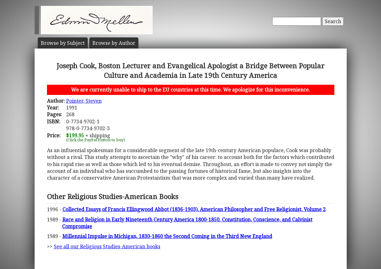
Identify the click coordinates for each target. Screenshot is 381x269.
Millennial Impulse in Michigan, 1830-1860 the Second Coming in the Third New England (167, 236)
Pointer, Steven (84, 100)
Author (113, 43)
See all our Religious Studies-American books (107, 246)
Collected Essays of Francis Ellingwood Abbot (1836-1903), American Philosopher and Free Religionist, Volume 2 (194, 209)
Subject (63, 43)
